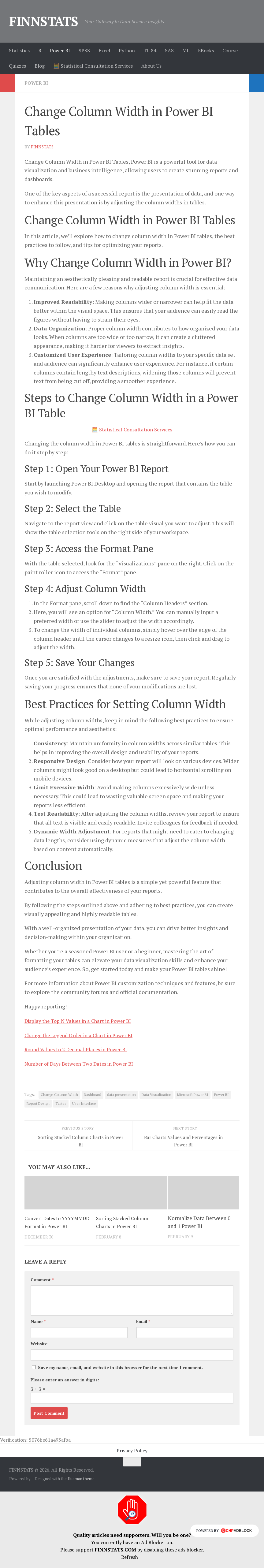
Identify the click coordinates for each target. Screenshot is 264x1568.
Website (39, 1351)
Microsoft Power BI (192, 1094)
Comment (42, 1287)
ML (185, 50)
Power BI (60, 50)
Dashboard (92, 1094)
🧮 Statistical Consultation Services (93, 65)
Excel (104, 50)
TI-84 (149, 50)
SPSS (84, 50)
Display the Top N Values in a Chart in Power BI (82, 1020)
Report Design (38, 1103)
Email (143, 1328)
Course (230, 50)
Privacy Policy (132, 1457)
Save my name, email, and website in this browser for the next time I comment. (120, 1375)
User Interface (84, 1103)
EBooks (206, 50)
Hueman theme (81, 1486)
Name (38, 1328)
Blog (40, 65)
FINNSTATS (43, 21)
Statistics (19, 50)
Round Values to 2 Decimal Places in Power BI (81, 1048)
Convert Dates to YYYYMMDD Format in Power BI (51, 1225)
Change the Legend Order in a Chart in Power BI (84, 1034)
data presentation (121, 1094)
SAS (169, 50)
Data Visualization (156, 1094)
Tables (60, 1103)
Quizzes (17, 65)
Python (127, 50)
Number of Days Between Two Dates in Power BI (84, 1063)
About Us (151, 65)
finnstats (42, 146)
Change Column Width (59, 1094)
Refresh (129, 1564)
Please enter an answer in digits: (65, 1387)
